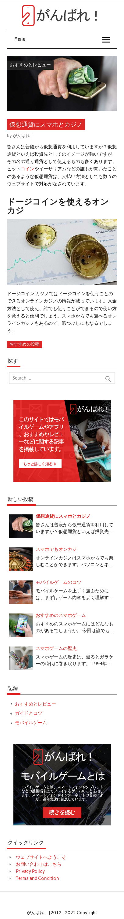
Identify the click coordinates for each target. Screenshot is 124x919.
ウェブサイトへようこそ (41, 857)
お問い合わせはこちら (39, 864)
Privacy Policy (30, 871)
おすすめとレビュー (30, 65)
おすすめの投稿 (24, 344)
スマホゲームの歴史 (56, 648)
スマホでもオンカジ (56, 549)
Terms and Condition (37, 878)
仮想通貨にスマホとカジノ (63, 516)
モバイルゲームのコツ (58, 582)
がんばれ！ (23, 135)
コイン (27, 169)
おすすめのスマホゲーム (61, 615)
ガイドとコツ (28, 713)
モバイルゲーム (31, 722)
